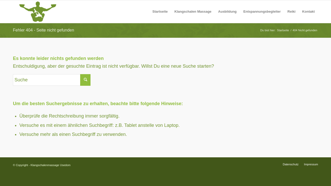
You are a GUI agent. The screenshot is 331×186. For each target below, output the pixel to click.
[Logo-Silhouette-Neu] (38, 11)
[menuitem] (160, 11)
